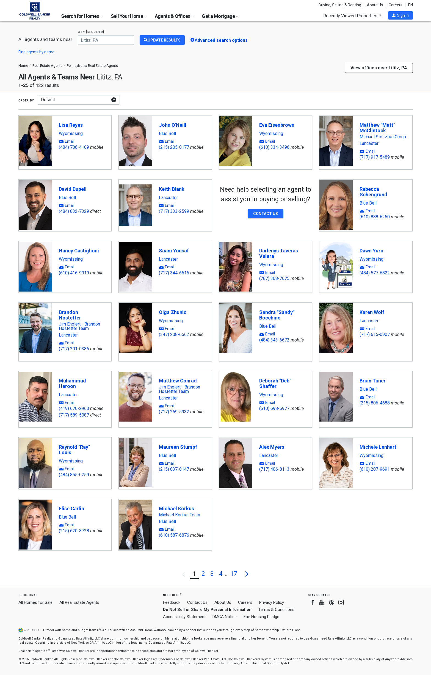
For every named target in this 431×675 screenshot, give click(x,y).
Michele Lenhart (378, 447)
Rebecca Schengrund (373, 191)
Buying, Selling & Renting (340, 5)
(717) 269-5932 (174, 411)
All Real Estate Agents (79, 602)
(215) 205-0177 (174, 147)
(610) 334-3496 (274, 147)
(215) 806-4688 (375, 403)
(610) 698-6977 (274, 408)
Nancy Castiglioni (79, 251)
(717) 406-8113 (274, 469)
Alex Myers (271, 447)
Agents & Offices (174, 16)
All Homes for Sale (35, 602)
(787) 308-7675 (274, 278)
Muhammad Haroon (72, 383)
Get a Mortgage (220, 16)
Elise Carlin (71, 508)
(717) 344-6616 (174, 272)
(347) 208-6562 (174, 334)
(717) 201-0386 (74, 348)
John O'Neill (172, 125)
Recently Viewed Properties (352, 15)
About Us (375, 5)
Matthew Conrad (178, 381)
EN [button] (410, 5)
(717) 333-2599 (174, 211)
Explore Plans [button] (290, 630)
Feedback (171, 602)
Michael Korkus (176, 508)
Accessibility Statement (184, 616)
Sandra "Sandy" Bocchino (276, 315)
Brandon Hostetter (70, 315)
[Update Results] (162, 40)
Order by (26, 100)
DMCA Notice (224, 616)
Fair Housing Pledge (261, 616)
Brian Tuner (373, 381)
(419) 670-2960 (74, 408)
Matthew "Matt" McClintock (377, 127)
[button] (400, 15)
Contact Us (197, 602)
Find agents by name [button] (36, 52)
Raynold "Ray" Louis (74, 449)
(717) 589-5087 (74, 415)
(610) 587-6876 (174, 535)
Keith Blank (171, 189)
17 (233, 573)
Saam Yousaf (174, 251)
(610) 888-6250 (375, 216)
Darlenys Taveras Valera (278, 253)
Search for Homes (82, 16)
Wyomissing (71, 133)
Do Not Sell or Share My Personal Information (207, 609)
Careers (395, 5)
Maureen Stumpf (178, 447)
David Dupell (73, 189)
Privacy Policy (271, 602)
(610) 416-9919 (74, 272)
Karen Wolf (372, 312)
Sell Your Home (129, 16)
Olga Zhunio (173, 312)
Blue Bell (167, 133)
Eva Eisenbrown (276, 125)
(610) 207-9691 (375, 469)
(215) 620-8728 (74, 530)
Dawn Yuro (371, 251)
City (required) (91, 32)
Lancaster (369, 143)
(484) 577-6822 (375, 272)
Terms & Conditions (276, 609)
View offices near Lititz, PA (378, 67)
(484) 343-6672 (274, 340)
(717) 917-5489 (375, 157)
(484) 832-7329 (74, 211)
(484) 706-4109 (74, 147)
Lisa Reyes (71, 125)
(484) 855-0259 (74, 474)
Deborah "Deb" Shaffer (275, 383)
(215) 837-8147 (174, 469)
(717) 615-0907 (375, 334)
